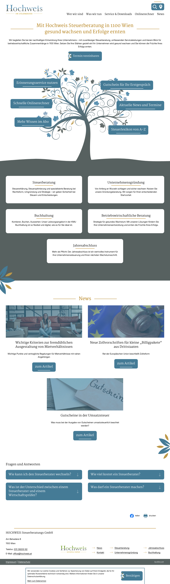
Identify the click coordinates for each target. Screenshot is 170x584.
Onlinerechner (144, 14)
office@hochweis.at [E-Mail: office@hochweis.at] (22, 556)
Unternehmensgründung (126, 555)
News (160, 14)
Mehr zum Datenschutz (36, 581)
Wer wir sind (75, 14)
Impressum (11, 565)
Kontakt (100, 555)
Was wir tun (94, 14)
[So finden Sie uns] (161, 7)
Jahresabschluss (156, 551)
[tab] (44, 477)
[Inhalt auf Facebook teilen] (135, 519)
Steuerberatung (122, 551)
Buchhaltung (154, 555)
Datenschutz (24, 565)
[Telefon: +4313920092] (21, 552)
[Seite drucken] (150, 519)
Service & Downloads (118, 14)
